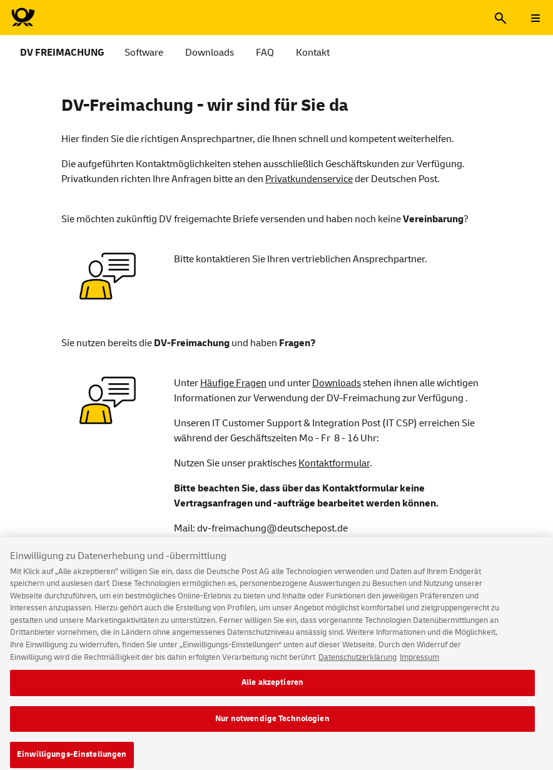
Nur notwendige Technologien (272, 726)
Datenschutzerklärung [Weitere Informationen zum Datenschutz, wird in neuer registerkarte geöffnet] (357, 664)
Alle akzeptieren (272, 690)
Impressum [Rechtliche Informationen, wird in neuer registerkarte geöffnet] (419, 664)
